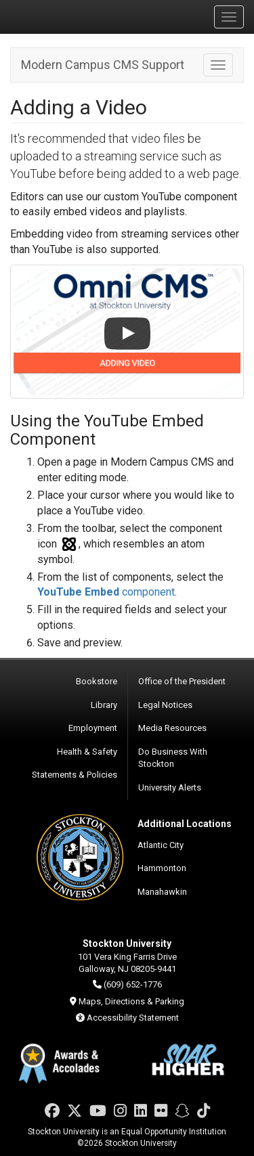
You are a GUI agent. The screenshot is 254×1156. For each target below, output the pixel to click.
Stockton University (74, 16)
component (106, 591)
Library (104, 705)
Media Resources (172, 728)
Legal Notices (165, 705)
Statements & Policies (74, 775)
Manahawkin (162, 892)
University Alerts (169, 787)
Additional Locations (184, 823)
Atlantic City (160, 845)
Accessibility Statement (133, 1018)
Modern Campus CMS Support (102, 65)
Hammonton (161, 868)
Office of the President (182, 681)
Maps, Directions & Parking (131, 1001)
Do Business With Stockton (172, 758)
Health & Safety (87, 752)
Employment (92, 728)
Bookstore (96, 681)
